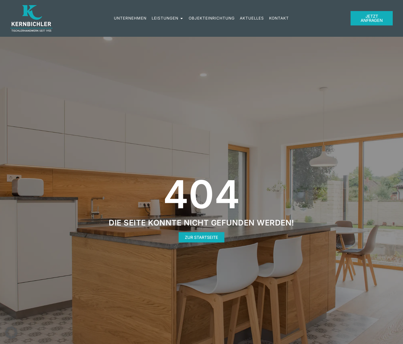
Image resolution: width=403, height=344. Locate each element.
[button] (11, 332)
